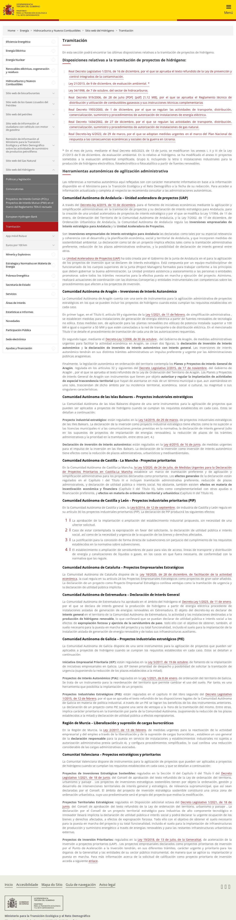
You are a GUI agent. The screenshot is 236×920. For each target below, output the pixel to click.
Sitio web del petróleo (19, 114)
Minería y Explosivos (18, 254)
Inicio (9, 884)
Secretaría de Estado (18, 285)
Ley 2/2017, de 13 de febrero (124, 730)
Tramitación (126, 30)
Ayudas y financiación (19, 348)
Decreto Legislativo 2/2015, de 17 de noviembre (173, 368)
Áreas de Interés (15, 303)
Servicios (11, 294)
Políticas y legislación (18, 179)
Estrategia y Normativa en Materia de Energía (28, 265)
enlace (93, 861)
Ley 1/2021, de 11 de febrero (165, 314)
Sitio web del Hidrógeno (99, 30)
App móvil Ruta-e (16, 236)
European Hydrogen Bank (21, 216)
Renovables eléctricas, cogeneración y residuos (27, 70)
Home (11, 30)
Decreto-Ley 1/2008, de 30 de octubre (131, 339)
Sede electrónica (16, 339)
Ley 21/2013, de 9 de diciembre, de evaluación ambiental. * (109, 83)
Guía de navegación (81, 884)
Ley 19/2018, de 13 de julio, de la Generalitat (169, 840)
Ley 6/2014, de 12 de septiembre (152, 507)
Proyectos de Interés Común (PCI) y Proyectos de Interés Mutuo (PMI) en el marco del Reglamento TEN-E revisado (29, 203)
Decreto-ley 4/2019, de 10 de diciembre (107, 205)
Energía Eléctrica (15, 50)
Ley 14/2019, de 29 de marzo (158, 420)
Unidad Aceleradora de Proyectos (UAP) (93, 258)
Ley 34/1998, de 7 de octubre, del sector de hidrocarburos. (108, 90)
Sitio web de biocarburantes (23, 93)
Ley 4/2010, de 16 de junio (182, 444)
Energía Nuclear (15, 60)
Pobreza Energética (17, 275)
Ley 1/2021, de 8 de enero (159, 678)
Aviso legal (107, 884)
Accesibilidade (27, 884)
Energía (24, 30)
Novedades (13, 321)
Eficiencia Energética (18, 42)
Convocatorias (14, 189)
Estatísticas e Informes (19, 312)
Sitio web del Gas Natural (21, 160)
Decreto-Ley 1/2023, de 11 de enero (206, 602)
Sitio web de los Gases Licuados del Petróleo (27, 103)
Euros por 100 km (16, 245)
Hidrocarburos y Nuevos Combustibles (57, 30)
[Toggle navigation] (227, 9)
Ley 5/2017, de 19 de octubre (168, 662)
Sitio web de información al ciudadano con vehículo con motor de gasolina (27, 127)
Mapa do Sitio (52, 884)
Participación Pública (18, 330)
